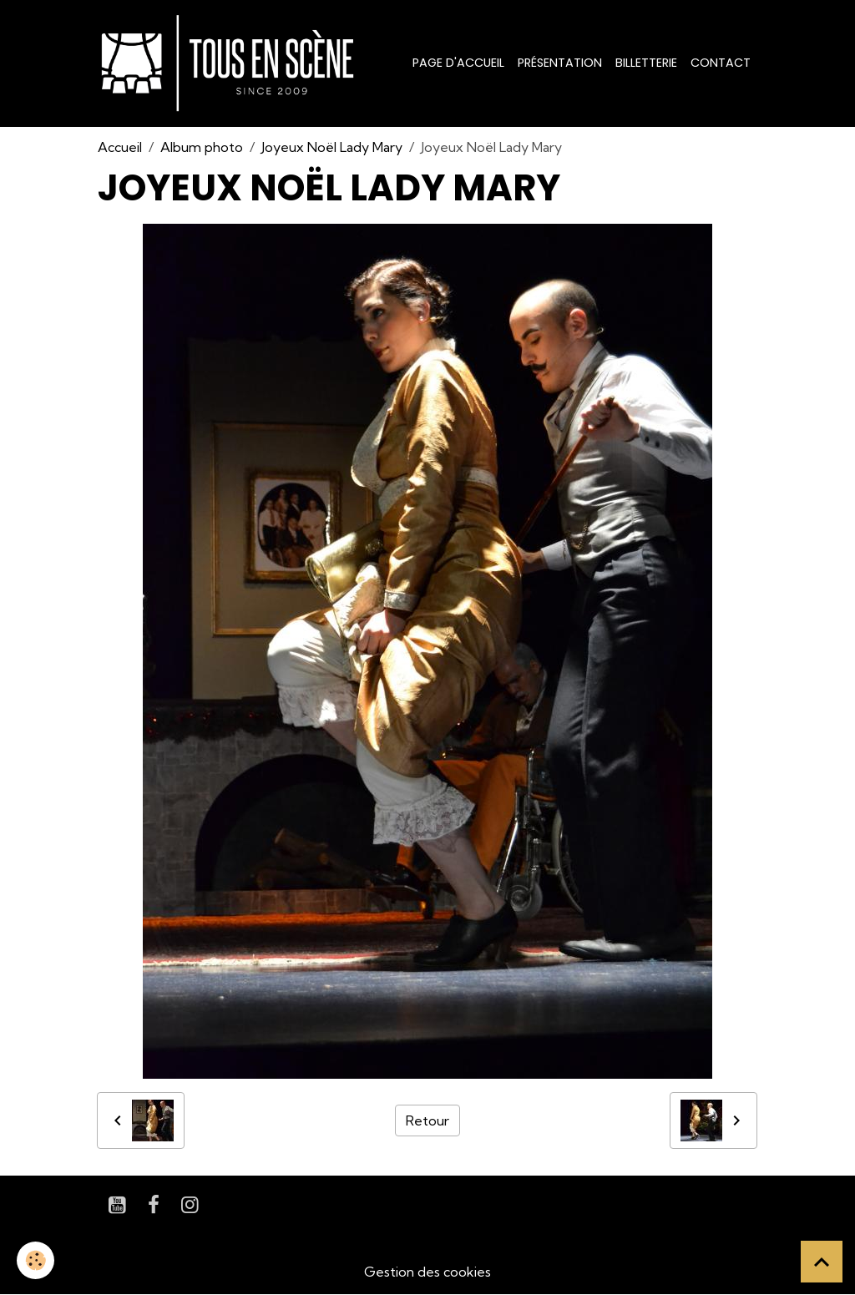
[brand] (231, 63)
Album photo (201, 147)
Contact (721, 62)
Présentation (560, 62)
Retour (427, 1120)
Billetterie (646, 62)
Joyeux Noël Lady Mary (331, 147)
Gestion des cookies (427, 1271)
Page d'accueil (458, 62)
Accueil (120, 147)
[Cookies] (35, 1260)
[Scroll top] (821, 1261)
